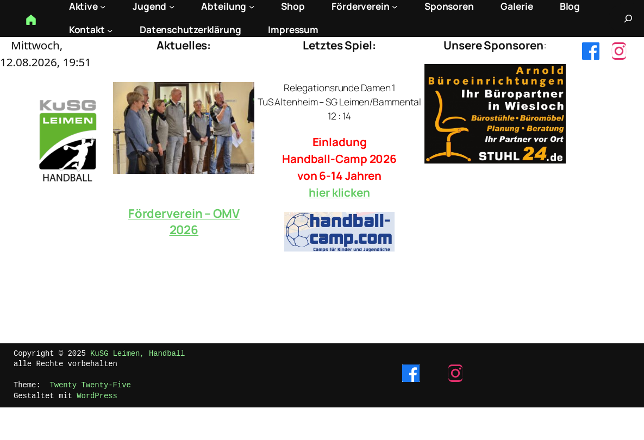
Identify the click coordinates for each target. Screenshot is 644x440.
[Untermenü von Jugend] (171, 6)
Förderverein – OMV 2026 (184, 221)
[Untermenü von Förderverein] (394, 6)
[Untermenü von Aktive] (102, 6)
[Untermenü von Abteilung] (251, 6)
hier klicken (339, 192)
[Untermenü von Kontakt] (109, 30)
